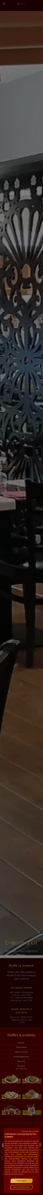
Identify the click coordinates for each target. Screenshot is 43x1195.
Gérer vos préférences (21, 1187)
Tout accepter (22, 1181)
